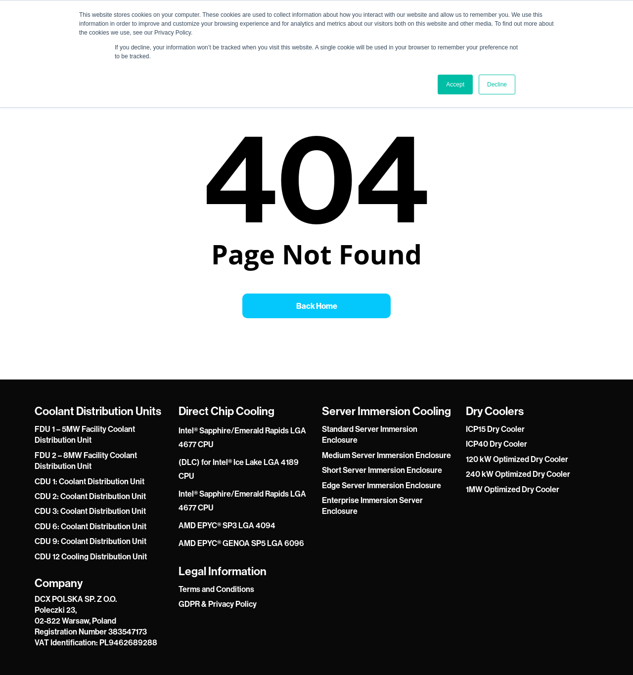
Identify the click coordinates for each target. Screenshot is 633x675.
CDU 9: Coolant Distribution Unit (90, 541)
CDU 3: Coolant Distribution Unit (90, 511)
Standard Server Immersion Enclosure (369, 434)
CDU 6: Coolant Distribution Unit (90, 526)
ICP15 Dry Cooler (495, 429)
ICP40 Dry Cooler (496, 444)
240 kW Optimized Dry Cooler (518, 474)
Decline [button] (497, 84)
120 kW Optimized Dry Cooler (517, 459)
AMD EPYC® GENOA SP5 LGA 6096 (241, 543)
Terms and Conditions (216, 589)
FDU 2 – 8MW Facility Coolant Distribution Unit (86, 460)
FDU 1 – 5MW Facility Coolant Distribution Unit (85, 434)
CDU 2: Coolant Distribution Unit (90, 496)
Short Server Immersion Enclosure (382, 470)
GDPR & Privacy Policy (218, 604)
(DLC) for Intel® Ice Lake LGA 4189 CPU (239, 469)
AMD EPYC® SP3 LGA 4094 (227, 525)
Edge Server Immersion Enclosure (381, 485)
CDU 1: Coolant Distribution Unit (89, 481)
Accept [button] (455, 84)
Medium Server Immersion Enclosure (386, 455)
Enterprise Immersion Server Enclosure (372, 505)
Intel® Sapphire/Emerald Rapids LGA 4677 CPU (242, 437)
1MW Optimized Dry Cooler (512, 489)
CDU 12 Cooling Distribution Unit (91, 556)
